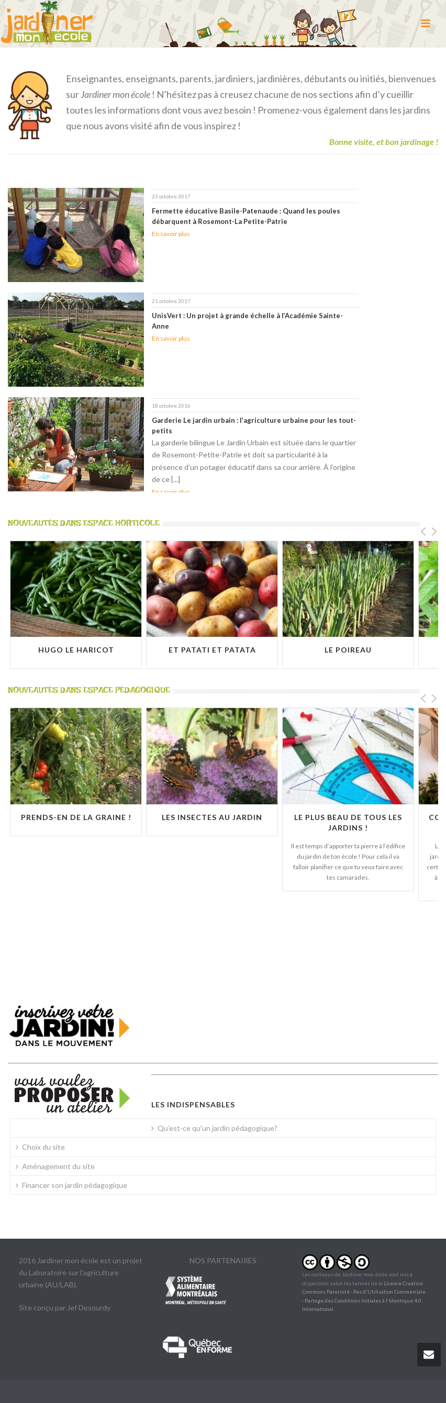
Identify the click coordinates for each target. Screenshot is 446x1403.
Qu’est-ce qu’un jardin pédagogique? (214, 1128)
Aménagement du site (55, 1166)
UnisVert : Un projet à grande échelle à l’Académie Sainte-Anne (247, 320)
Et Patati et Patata (212, 649)
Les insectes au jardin (212, 817)
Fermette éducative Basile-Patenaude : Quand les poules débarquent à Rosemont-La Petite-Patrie (246, 216)
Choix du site (40, 1146)
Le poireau (348, 649)
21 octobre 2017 (171, 301)
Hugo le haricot (76, 649)
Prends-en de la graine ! (76, 817)
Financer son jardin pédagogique (71, 1185)
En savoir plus (171, 234)
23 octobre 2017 (171, 196)
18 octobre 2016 (171, 405)
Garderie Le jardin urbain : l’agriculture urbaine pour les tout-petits (254, 425)
